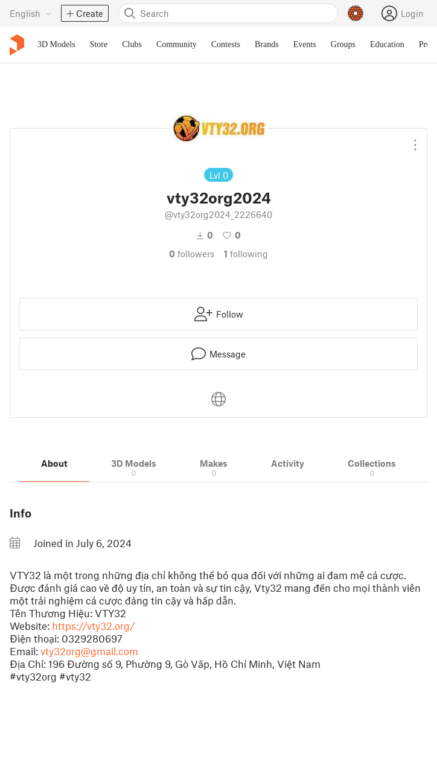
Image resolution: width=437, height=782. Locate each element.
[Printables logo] (17, 45)
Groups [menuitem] (343, 44)
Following (246, 253)
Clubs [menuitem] (132, 44)
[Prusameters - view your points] (355, 13)
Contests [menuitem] (225, 44)
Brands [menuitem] (267, 44)
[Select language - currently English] (30, 13)
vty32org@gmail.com (89, 651)
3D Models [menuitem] (56, 44)
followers (191, 253)
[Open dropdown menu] (415, 140)
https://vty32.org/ (93, 626)
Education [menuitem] (387, 44)
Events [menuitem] (304, 44)
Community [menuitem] (176, 44)
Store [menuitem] (99, 44)
